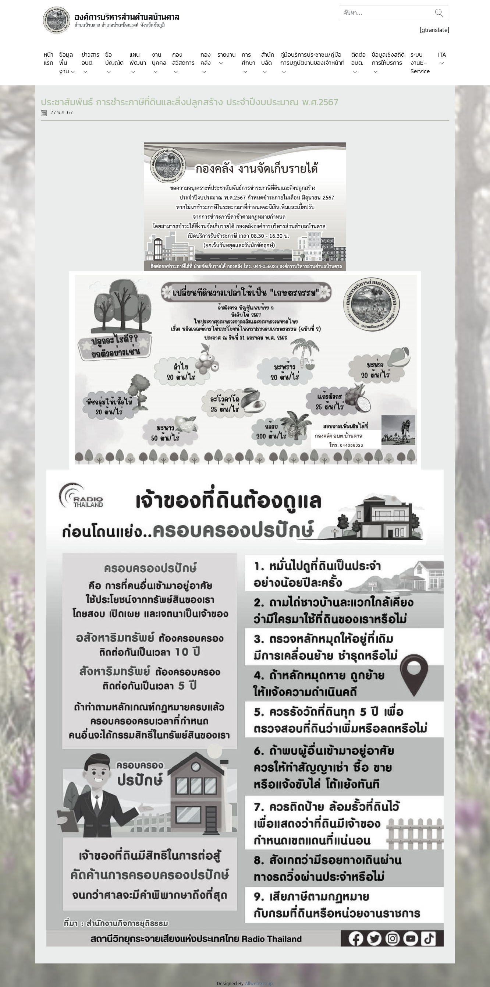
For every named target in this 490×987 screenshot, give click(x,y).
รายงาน (226, 54)
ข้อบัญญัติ (114, 58)
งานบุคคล (159, 58)
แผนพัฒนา (137, 58)
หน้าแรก (48, 58)
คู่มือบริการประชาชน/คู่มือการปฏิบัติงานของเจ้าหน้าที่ (312, 58)
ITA (442, 54)
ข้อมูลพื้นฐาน (66, 62)
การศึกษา (248, 58)
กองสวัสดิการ (183, 58)
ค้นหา (439, 13)
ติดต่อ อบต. (358, 58)
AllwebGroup (259, 983)
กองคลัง (205, 58)
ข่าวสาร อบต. (90, 58)
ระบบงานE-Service (420, 62)
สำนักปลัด (267, 58)
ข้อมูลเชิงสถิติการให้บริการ (388, 58)
